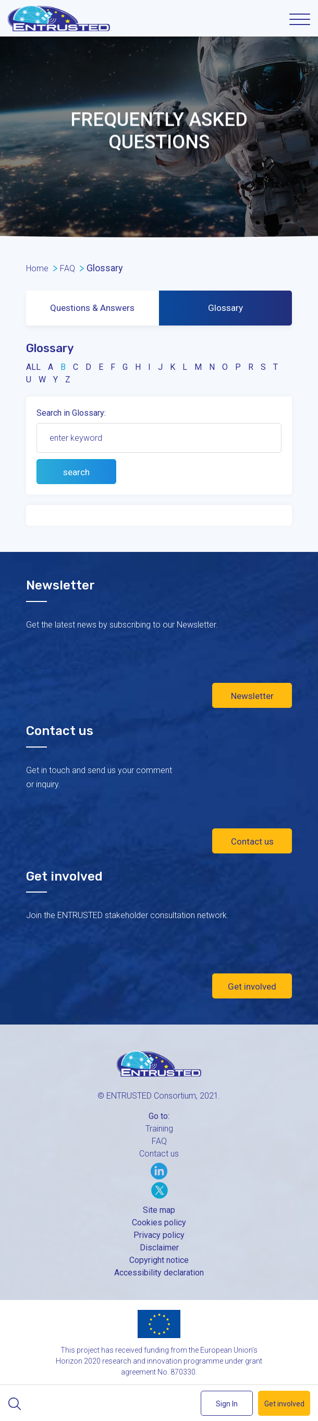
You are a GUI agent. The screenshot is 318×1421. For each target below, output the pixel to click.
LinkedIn (159, 1171)
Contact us (252, 841)
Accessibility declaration (159, 1273)
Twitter (159, 1190)
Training (159, 1129)
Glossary (225, 308)
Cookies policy (159, 1222)
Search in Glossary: (71, 413)
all (33, 367)
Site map (159, 1210)
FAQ (159, 1141)
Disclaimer (159, 1248)
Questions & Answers (92, 308)
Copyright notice (159, 1260)
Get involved (252, 986)
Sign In (227, 1404)
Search (14, 1404)
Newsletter (252, 696)
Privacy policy (159, 1235)
